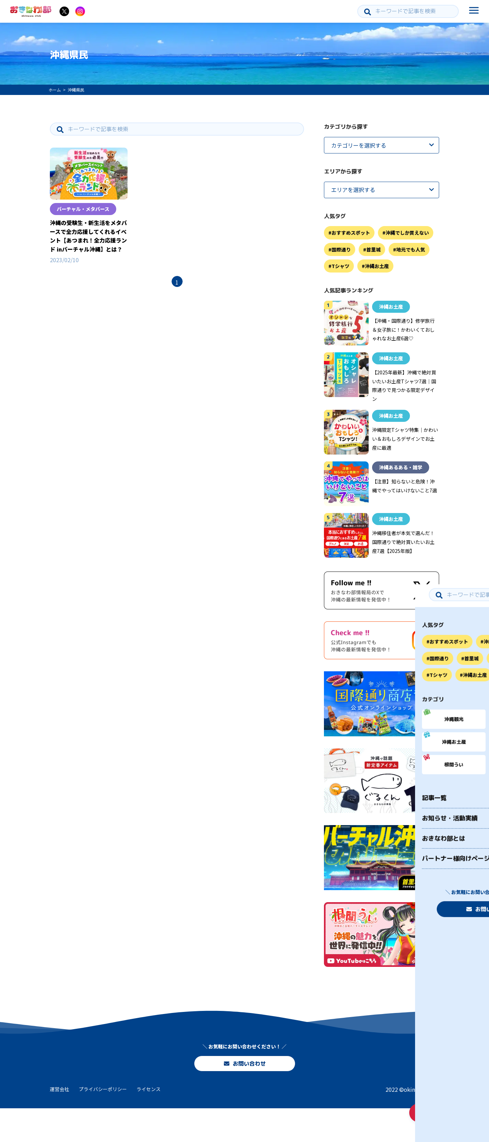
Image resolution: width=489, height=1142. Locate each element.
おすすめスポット (351, 232)
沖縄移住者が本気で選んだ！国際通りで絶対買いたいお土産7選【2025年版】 (403, 542)
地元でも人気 (410, 249)
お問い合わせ (244, 1092)
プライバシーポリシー (103, 1122)
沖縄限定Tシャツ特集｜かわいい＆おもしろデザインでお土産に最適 (405, 438)
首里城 (373, 249)
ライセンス (149, 1122)
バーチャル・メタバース (83, 208)
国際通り (341, 249)
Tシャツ (340, 266)
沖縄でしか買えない (407, 232)
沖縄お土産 (377, 266)
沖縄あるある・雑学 (400, 467)
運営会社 (59, 1122)
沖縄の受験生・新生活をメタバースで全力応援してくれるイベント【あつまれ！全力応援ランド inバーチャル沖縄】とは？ (88, 235)
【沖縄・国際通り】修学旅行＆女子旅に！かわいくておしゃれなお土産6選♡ (403, 329)
